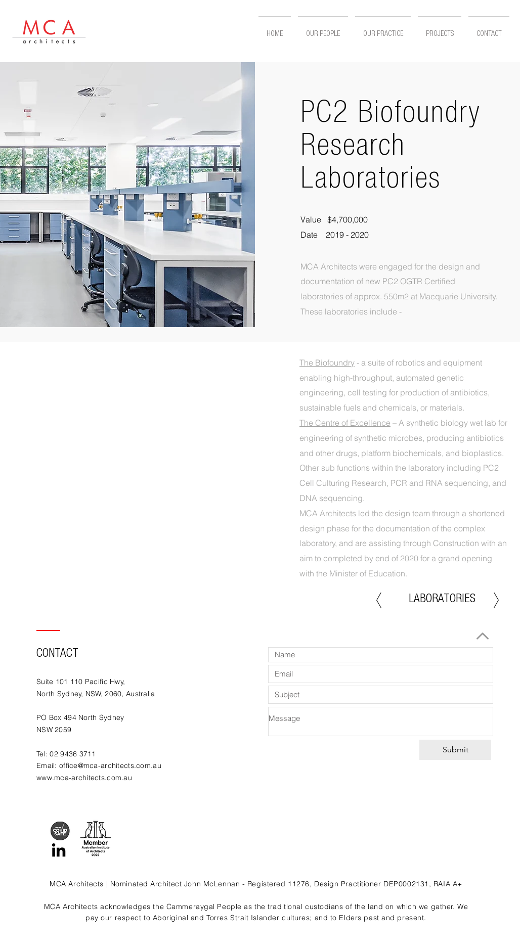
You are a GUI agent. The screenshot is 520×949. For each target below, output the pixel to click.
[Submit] (455, 750)
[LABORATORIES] (442, 600)
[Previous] (378, 600)
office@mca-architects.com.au (110, 765)
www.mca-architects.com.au (84, 777)
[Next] (496, 600)
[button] (439, 30)
